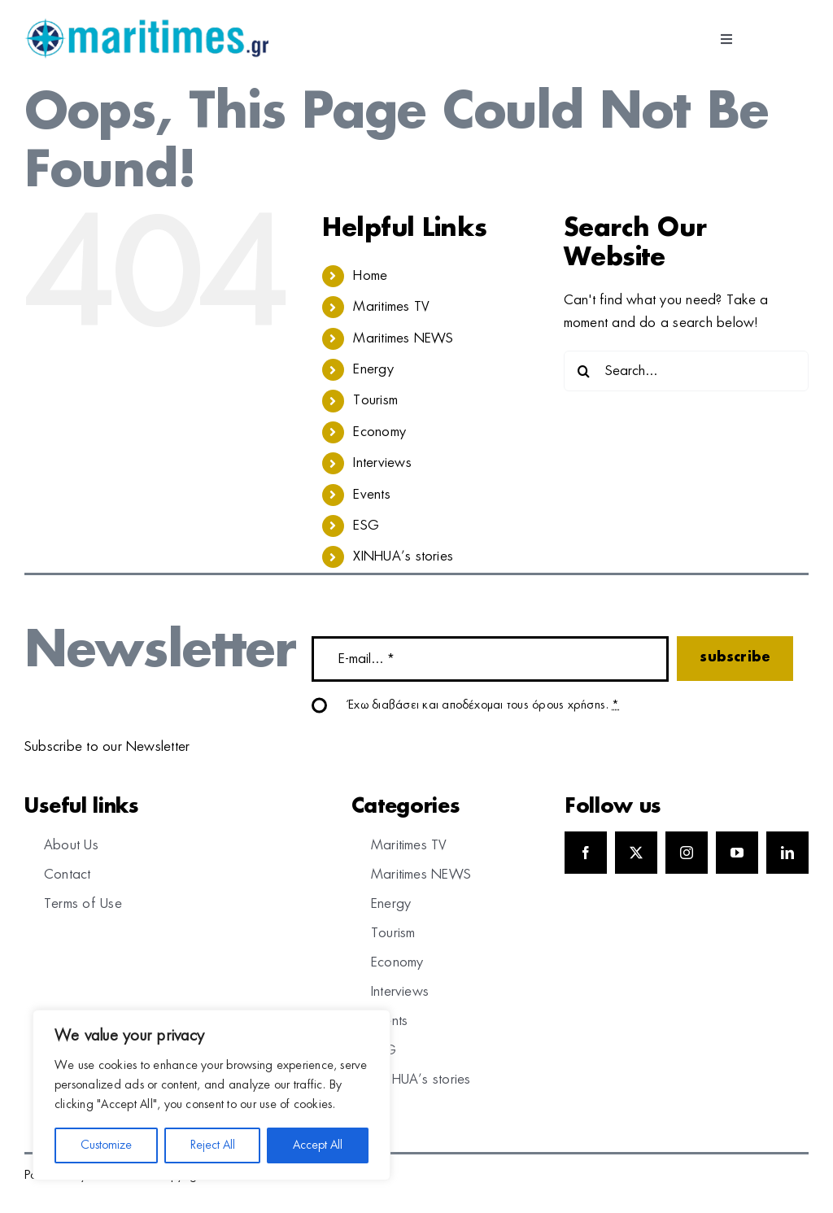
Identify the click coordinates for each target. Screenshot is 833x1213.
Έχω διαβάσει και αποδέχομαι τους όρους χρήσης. (484, 705)
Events (371, 494)
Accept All (317, 1145)
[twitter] (636, 852)
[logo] (146, 24)
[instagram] (686, 852)
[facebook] (586, 852)
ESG (366, 525)
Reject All (212, 1145)
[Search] (584, 371)
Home (370, 275)
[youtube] (737, 852)
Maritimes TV (391, 306)
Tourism (375, 400)
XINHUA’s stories (403, 556)
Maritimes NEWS (403, 338)
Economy (379, 432)
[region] (211, 1095)
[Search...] (686, 371)
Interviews (382, 462)
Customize (106, 1145)
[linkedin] (787, 852)
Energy (373, 369)
